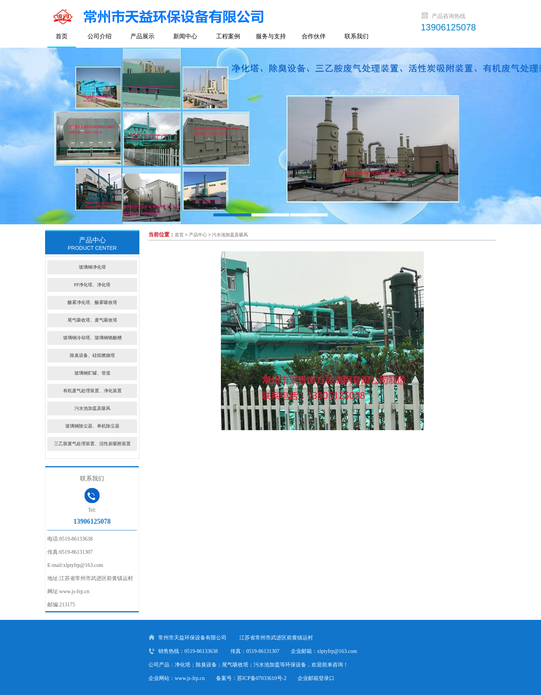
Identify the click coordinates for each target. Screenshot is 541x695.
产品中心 (198, 234)
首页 (179, 234)
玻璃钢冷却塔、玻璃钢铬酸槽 (92, 337)
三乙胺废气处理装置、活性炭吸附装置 (92, 443)
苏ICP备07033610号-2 (261, 678)
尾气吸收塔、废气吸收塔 (92, 320)
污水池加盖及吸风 (230, 234)
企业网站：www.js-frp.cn (176, 678)
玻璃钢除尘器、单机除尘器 (92, 426)
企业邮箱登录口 (316, 678)
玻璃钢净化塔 (92, 267)
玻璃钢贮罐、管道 (92, 373)
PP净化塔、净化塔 (92, 284)
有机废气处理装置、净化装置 (92, 390)
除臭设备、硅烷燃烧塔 (92, 355)
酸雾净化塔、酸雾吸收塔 (92, 302)
